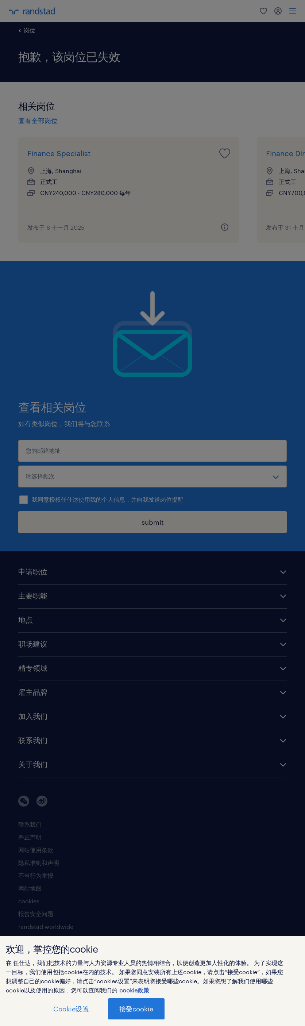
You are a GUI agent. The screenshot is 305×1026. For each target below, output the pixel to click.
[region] (152, 981)
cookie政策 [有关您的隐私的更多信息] (134, 990)
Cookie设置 (71, 1009)
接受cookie (136, 1009)
